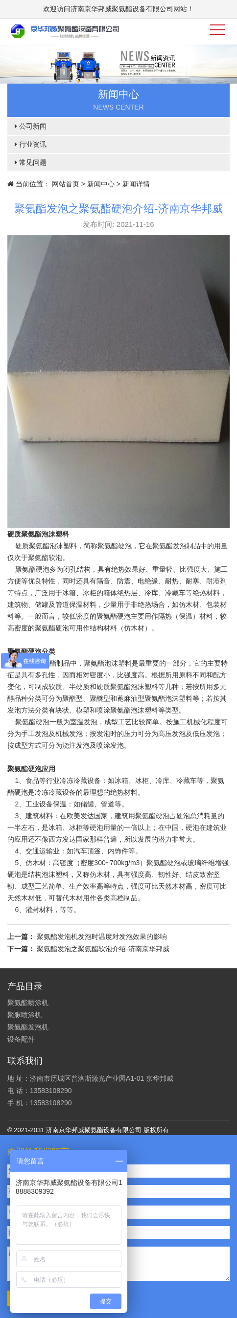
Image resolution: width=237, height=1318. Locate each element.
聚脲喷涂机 (24, 1015)
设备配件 (21, 1039)
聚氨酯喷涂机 (27, 1002)
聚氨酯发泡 (169, 546)
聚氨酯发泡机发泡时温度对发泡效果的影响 (102, 936)
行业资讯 (31, 144)
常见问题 (31, 162)
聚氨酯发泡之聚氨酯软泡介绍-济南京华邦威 (103, 949)
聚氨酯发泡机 (27, 1027)
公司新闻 (31, 126)
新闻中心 (101, 184)
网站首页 (65, 184)
